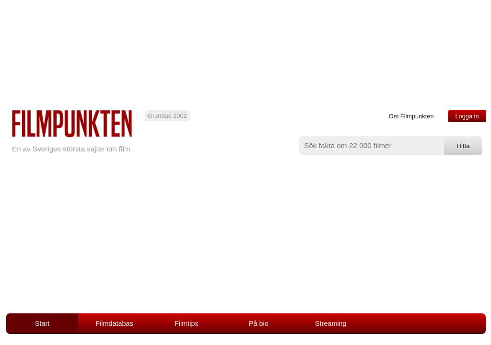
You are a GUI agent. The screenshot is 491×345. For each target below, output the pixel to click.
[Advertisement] (245, 241)
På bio (259, 323)
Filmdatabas (114, 323)
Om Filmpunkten (411, 116)
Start (42, 323)
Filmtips (187, 323)
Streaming (331, 323)
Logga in (467, 116)
